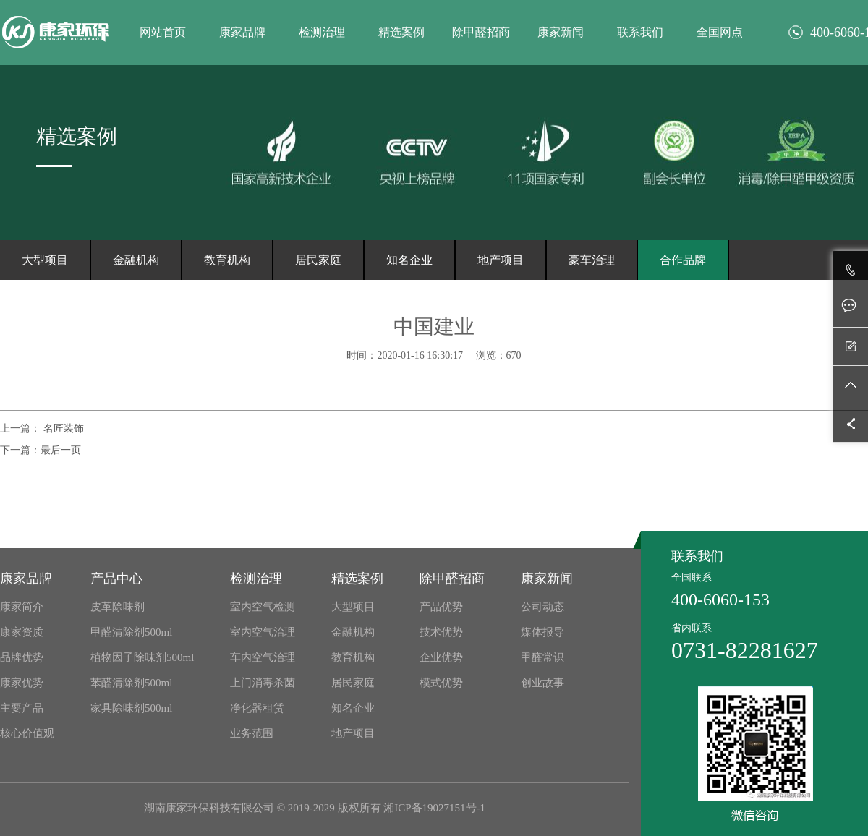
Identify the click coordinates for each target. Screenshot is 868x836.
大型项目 (45, 260)
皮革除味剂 (117, 607)
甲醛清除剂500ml (131, 632)
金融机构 (136, 260)
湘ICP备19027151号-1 (434, 808)
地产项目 (500, 260)
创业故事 (542, 682)
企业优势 (441, 657)
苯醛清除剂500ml (131, 682)
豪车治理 (592, 260)
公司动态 (542, 607)
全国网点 (720, 32)
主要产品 (21, 708)
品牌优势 (21, 657)
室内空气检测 (262, 607)
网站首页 (163, 32)
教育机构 (227, 260)
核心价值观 (27, 733)
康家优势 (21, 682)
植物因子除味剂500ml (142, 657)
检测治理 (322, 32)
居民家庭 (318, 260)
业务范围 (251, 733)
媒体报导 (542, 632)
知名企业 (409, 260)
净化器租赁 (257, 708)
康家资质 (21, 632)
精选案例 (401, 32)
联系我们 (640, 32)
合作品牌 (683, 260)
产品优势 (441, 607)
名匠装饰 (62, 428)
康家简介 (21, 607)
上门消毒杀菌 (262, 682)
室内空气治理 (262, 632)
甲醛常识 (542, 657)
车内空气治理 (262, 657)
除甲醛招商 (481, 32)
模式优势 (441, 682)
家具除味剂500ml (131, 708)
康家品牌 (242, 32)
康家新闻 (560, 32)
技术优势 (441, 632)
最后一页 (61, 450)
